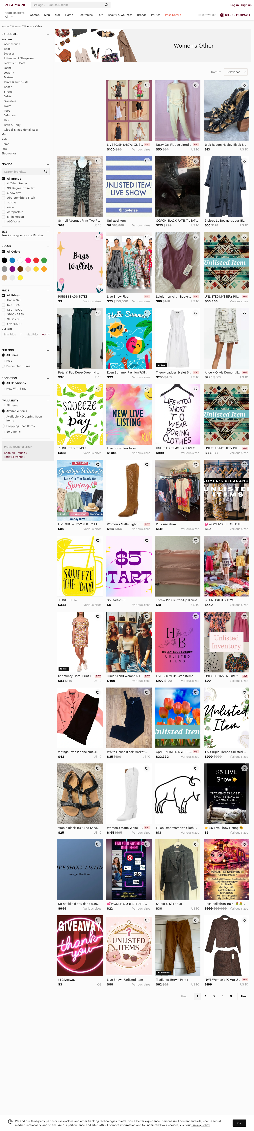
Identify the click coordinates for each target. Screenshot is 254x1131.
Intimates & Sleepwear (19, 58)
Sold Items (11, 431)
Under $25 (11, 300)
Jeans (8, 68)
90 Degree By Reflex (18, 188)
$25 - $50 (11, 305)
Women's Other (32, 26)
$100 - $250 (13, 314)
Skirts (8, 96)
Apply (46, 334)
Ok (239, 1123)
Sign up (246, 5)
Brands (141, 15)
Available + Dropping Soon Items (22, 418)
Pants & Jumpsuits (16, 82)
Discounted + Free (16, 366)
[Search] (75, 5)
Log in (234, 5)
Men (47, 15)
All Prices (11, 295)
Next (244, 996)
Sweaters (10, 101)
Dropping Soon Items (18, 426)
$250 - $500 (13, 319)
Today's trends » (14, 457)
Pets (100, 15)
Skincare (9, 115)
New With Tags (14, 388)
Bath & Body (12, 125)
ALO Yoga (11, 221)
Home (69, 15)
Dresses (9, 53)
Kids (58, 15)
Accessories (12, 44)
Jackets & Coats (14, 63)
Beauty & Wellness (120, 15)
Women (34, 15)
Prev (184, 996)
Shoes (8, 87)
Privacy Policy (200, 1125)
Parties (155, 15)
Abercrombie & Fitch (18, 197)
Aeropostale (12, 212)
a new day (11, 193)
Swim (8, 106)
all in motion (13, 216)
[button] (40, 5)
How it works (207, 14)
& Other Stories (15, 183)
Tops (7, 110)
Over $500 (12, 324)
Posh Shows (173, 15)
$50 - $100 (12, 309)
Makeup (9, 77)
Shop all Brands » (15, 453)
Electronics (85, 15)
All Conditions (14, 383)
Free (7, 360)
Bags (7, 49)
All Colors (11, 251)
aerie (8, 207)
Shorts (8, 91)
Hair (7, 120)
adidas (9, 202)
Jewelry (9, 72)
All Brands (11, 178)
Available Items (14, 411)
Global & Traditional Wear (21, 129)
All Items (10, 355)
